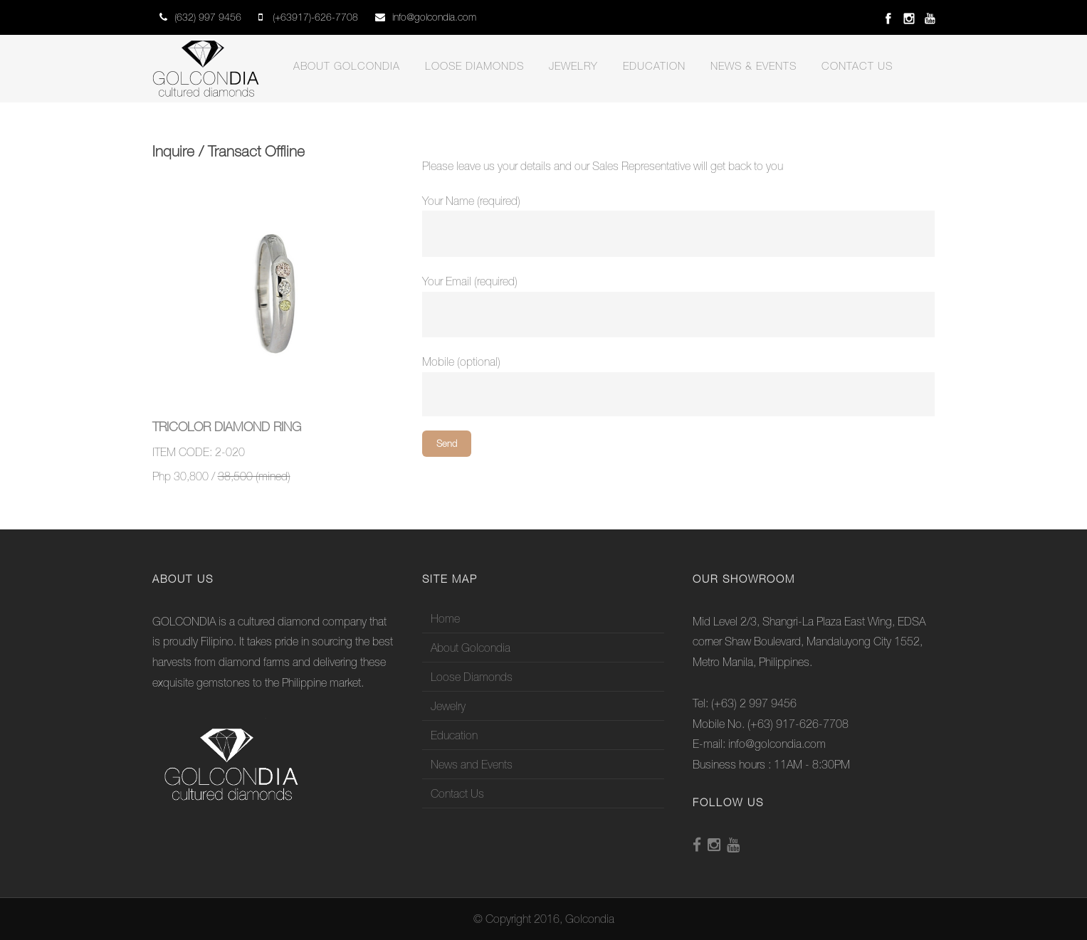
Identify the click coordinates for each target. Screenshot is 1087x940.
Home (445, 618)
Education (654, 66)
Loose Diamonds (474, 66)
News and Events (472, 764)
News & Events (753, 66)
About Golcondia (346, 66)
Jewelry (573, 66)
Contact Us (857, 66)
